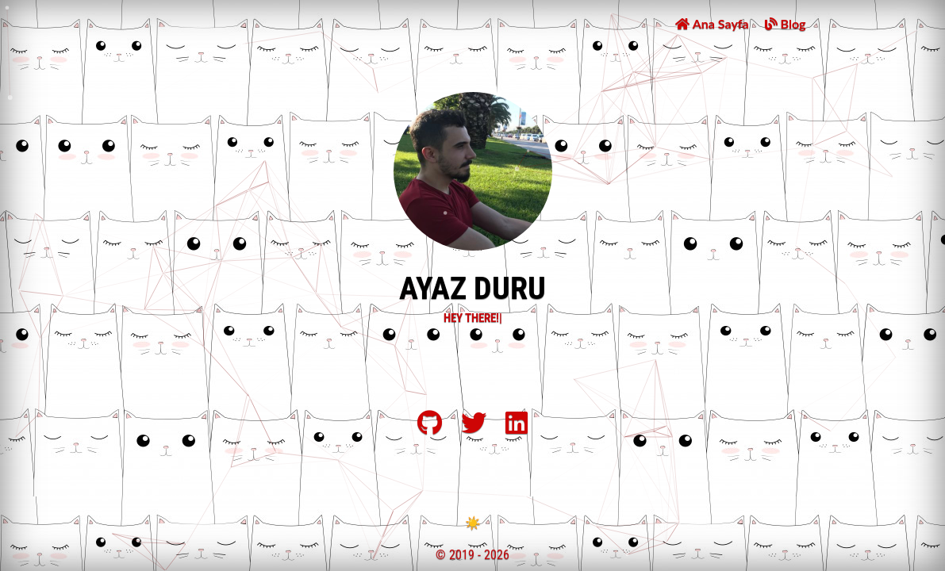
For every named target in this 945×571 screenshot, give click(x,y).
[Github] (429, 427)
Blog (785, 23)
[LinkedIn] (516, 427)
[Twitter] (473, 427)
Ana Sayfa (711, 23)
